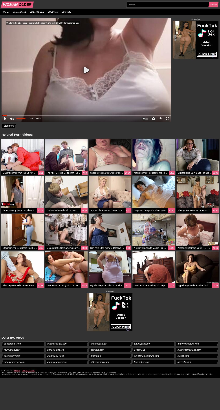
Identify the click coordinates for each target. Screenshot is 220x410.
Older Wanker (37, 12)
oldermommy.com (100, 362)
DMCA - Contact (28, 370)
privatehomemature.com (146, 356)
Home (6, 12)
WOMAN (17, 4)
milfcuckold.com (12, 349)
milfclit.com (183, 356)
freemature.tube (142, 362)
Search (213, 5)
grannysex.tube (142, 343)
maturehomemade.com (189, 349)
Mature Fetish (19, 12)
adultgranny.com (12, 343)
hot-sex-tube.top (55, 349)
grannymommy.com (57, 362)
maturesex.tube (99, 343)
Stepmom (8, 125)
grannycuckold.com (57, 343)
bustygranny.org (12, 356)
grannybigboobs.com (188, 343)
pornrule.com (98, 349)
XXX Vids (66, 12)
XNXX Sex (53, 12)
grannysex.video (55, 356)
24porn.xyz (140, 349)
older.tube (96, 356)
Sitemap (17, 370)
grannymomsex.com (14, 362)
